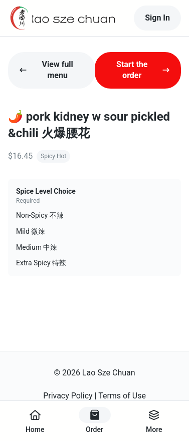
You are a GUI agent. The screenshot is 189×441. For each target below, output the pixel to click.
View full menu (46, 70)
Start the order (143, 70)
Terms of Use (122, 395)
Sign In (157, 18)
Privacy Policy (68, 395)
